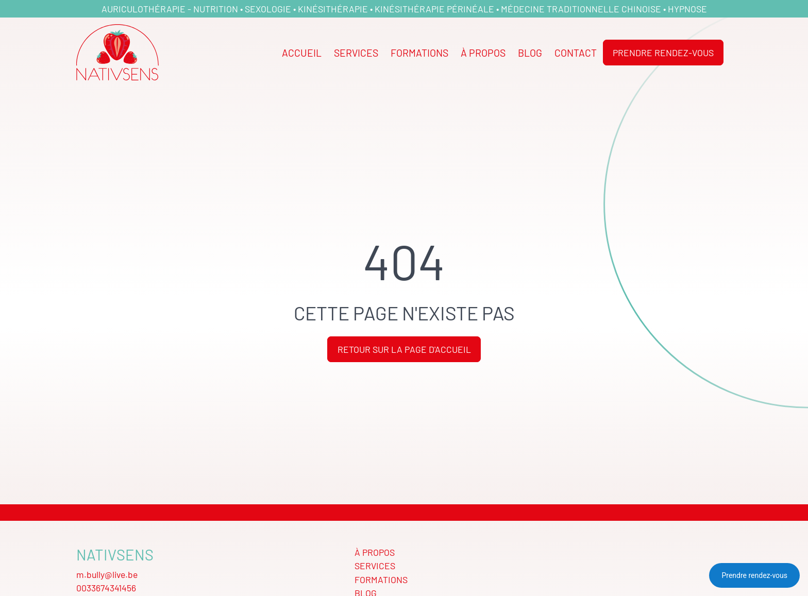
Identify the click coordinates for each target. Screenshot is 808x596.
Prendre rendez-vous (663, 52)
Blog (530, 52)
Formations (419, 52)
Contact (575, 52)
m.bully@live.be (107, 574)
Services (356, 52)
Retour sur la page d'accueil (404, 349)
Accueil (302, 52)
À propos (483, 52)
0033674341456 (106, 587)
